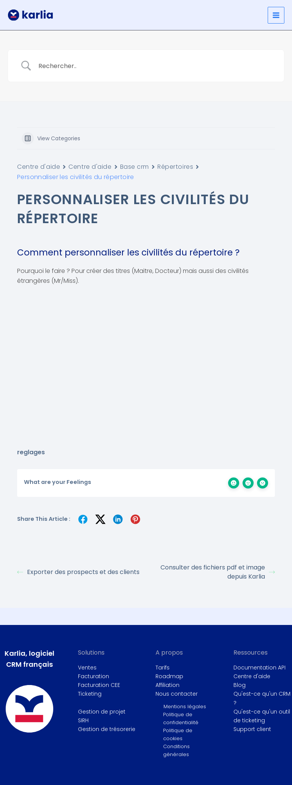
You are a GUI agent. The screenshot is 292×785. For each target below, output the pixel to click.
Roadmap (169, 676)
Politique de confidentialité (180, 718)
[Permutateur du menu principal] (276, 15)
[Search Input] (155, 65)
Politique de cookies (177, 734)
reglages (31, 452)
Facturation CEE (99, 685)
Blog (239, 685)
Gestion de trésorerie (106, 729)
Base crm (134, 166)
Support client (252, 729)
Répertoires (175, 166)
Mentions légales (184, 706)
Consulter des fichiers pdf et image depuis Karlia (217, 572)
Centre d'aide (38, 166)
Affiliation (167, 685)
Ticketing (90, 694)
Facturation (93, 676)
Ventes (87, 667)
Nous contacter (177, 694)
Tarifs (163, 667)
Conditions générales (176, 750)
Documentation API (259, 667)
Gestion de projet (101, 711)
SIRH (83, 720)
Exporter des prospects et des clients (78, 572)
